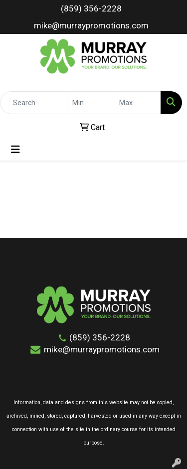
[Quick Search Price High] (137, 102)
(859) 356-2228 (91, 8)
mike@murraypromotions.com (91, 25)
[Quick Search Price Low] (90, 102)
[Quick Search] (33, 102)
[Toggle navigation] (15, 149)
